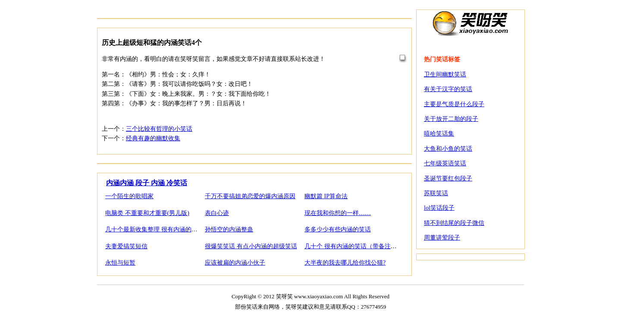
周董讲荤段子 (442, 237)
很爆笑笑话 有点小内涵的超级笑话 (251, 246)
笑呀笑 (470, 23)
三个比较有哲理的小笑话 (159, 129)
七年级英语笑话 (445, 163)
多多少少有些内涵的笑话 (337, 229)
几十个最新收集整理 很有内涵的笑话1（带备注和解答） (180, 229)
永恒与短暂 (120, 262)
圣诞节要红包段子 (448, 178)
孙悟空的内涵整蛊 (229, 229)
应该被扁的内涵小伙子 (235, 262)
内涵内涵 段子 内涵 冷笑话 (146, 182)
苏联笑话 (436, 193)
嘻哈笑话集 (439, 133)
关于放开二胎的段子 (451, 119)
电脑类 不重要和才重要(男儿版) (147, 213)
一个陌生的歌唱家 (129, 196)
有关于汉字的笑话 (448, 89)
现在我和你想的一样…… (337, 213)
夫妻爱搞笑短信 (126, 246)
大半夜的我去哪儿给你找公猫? (345, 262)
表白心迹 (217, 213)
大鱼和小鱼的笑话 (448, 148)
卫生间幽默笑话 (445, 74)
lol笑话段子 (439, 208)
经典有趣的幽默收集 (153, 138)
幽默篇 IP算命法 (326, 196)
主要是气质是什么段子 (454, 104)
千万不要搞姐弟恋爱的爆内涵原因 (250, 196)
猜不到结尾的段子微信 (454, 223)
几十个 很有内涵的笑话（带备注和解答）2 (361, 246)
